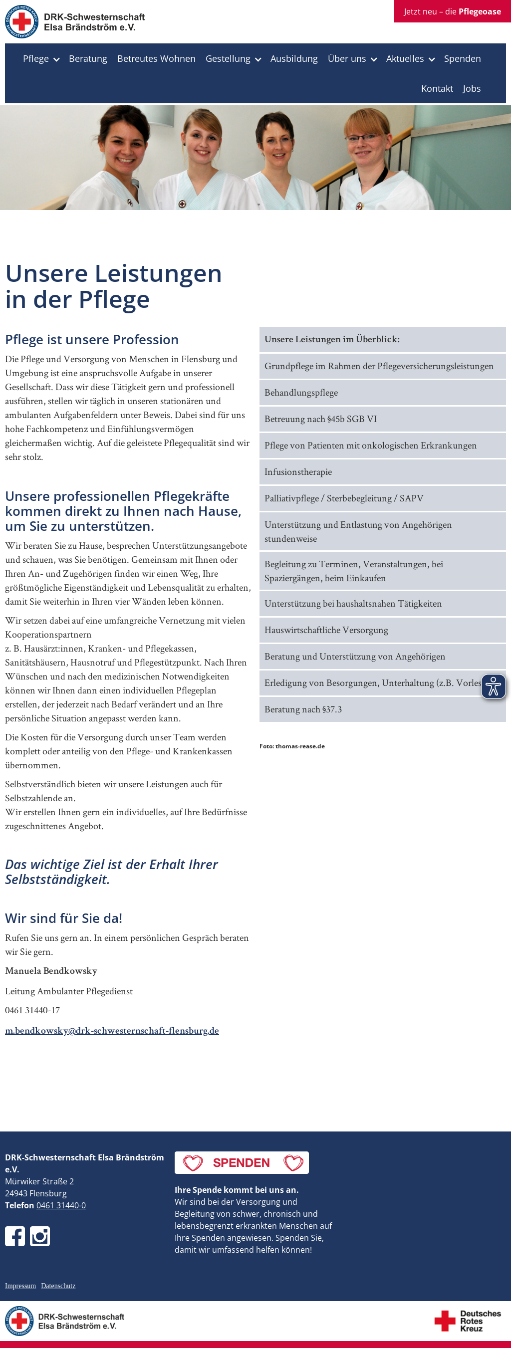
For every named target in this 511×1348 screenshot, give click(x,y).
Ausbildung (294, 58)
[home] (75, 24)
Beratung (88, 58)
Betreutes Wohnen (156, 58)
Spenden (462, 58)
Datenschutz (58, 1286)
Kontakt (437, 88)
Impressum (20, 1286)
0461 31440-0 (61, 1205)
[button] (41, 58)
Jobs (472, 88)
